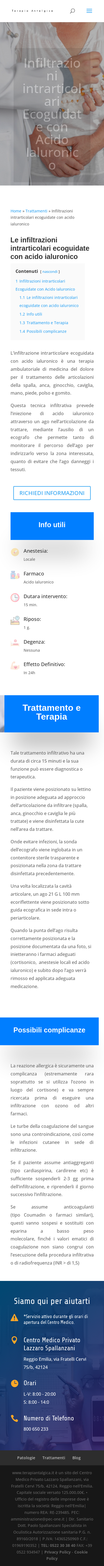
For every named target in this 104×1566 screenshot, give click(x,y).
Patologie (26, 1457)
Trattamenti (36, 211)
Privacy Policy (57, 1552)
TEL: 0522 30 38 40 (59, 1545)
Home (16, 211)
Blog (76, 1457)
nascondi (49, 271)
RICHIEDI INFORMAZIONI (52, 493)
